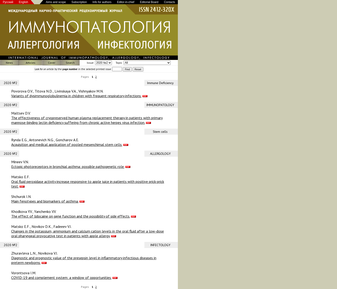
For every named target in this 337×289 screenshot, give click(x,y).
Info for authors (101, 2)
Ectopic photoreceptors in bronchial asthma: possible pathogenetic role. (67, 166)
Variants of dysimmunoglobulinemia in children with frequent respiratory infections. (76, 95)
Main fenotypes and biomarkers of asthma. (44, 201)
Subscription (79, 2)
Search (70, 62)
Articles (30, 62)
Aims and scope (56, 2)
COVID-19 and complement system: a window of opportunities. (61, 277)
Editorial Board (149, 2)
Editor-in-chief (125, 2)
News (9, 62)
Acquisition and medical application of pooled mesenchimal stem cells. (66, 144)
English (23, 2)
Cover (51, 62)
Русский (8, 2)
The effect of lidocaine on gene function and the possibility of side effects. (70, 216)
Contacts (169, 2)
